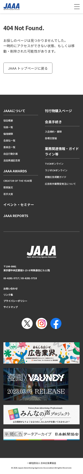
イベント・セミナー (18, 204)
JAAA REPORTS (15, 215)
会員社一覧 (9, 140)
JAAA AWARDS (15, 170)
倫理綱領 (8, 133)
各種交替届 (51, 138)
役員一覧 (8, 127)
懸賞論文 (8, 187)
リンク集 (8, 294)
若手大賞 (8, 194)
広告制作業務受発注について (60, 183)
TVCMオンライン (54, 163)
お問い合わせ (10, 288)
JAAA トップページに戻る (28, 68)
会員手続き (53, 121)
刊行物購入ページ (58, 110)
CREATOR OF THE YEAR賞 (17, 180)
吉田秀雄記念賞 (11, 160)
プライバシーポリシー (15, 301)
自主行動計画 (10, 153)
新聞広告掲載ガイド (55, 177)
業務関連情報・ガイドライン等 (62, 151)
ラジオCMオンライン (56, 170)
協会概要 (8, 120)
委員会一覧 (9, 147)
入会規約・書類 (53, 131)
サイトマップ (10, 307)
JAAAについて (14, 110)
